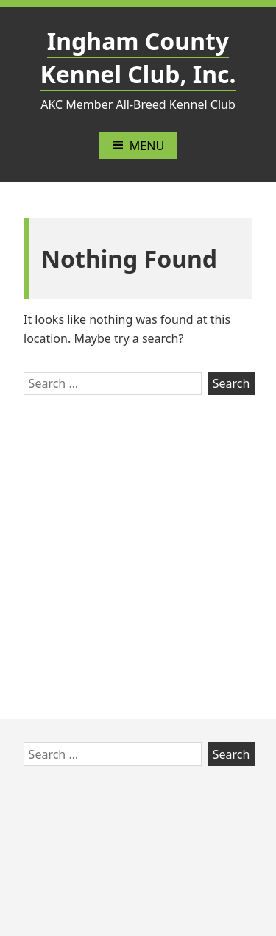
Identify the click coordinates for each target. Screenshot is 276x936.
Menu (138, 146)
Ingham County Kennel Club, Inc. (138, 57)
